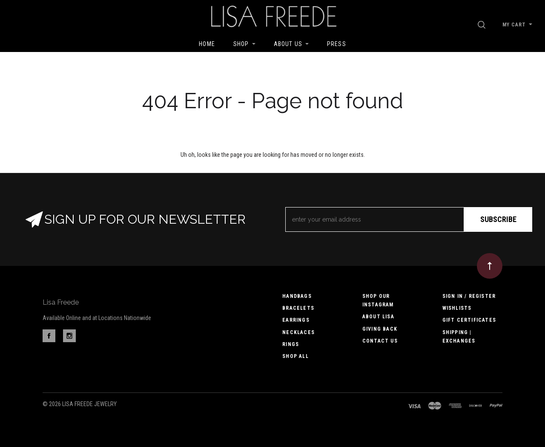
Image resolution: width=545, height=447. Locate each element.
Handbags (297, 296)
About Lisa (378, 317)
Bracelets (298, 308)
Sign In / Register (469, 296)
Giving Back (379, 329)
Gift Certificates (469, 320)
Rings (290, 344)
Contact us (380, 341)
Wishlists (457, 308)
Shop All (295, 356)
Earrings (296, 320)
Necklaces (298, 332)
